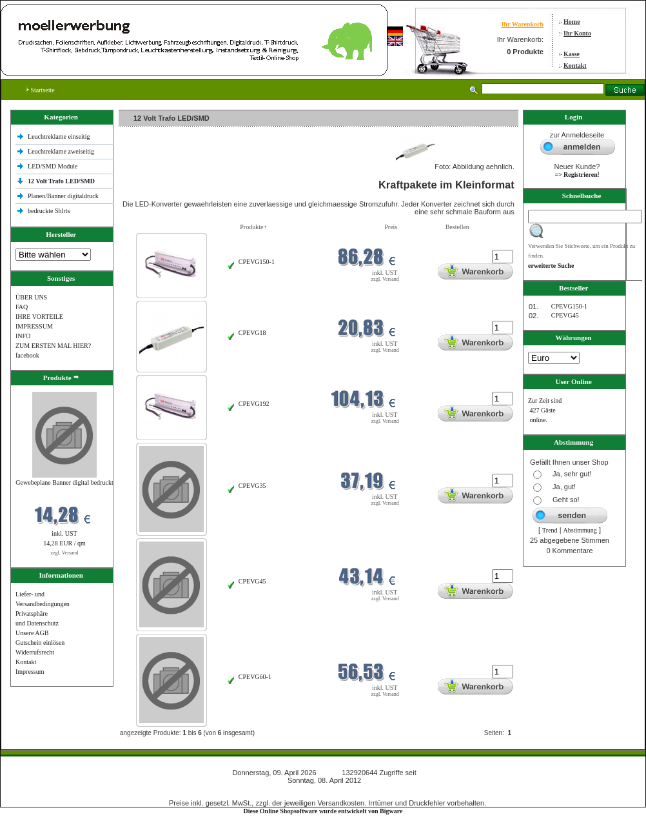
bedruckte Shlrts (49, 210)
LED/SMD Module (53, 166)
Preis (390, 226)
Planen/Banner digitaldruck (63, 195)
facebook (27, 355)
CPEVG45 (252, 581)
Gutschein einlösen (39, 642)
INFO (22, 336)
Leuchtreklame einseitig (60, 136)
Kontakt (575, 65)
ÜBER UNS (31, 297)
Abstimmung (580, 530)
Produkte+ (253, 226)
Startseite (40, 90)
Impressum (29, 671)
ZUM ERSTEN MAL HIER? (53, 345)
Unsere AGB (31, 632)
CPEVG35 (252, 485)
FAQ (21, 306)
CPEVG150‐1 (257, 261)
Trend (550, 530)
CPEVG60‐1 (255, 676)
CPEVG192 (254, 403)
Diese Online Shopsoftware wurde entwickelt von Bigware (323, 811)
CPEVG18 (252, 332)
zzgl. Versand (65, 553)
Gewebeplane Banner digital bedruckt (64, 482)
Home (571, 21)
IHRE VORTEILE (39, 316)
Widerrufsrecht (34, 652)
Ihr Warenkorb (522, 24)
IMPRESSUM (34, 326)
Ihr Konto (577, 33)
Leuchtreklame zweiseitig (62, 151)
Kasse (571, 53)
